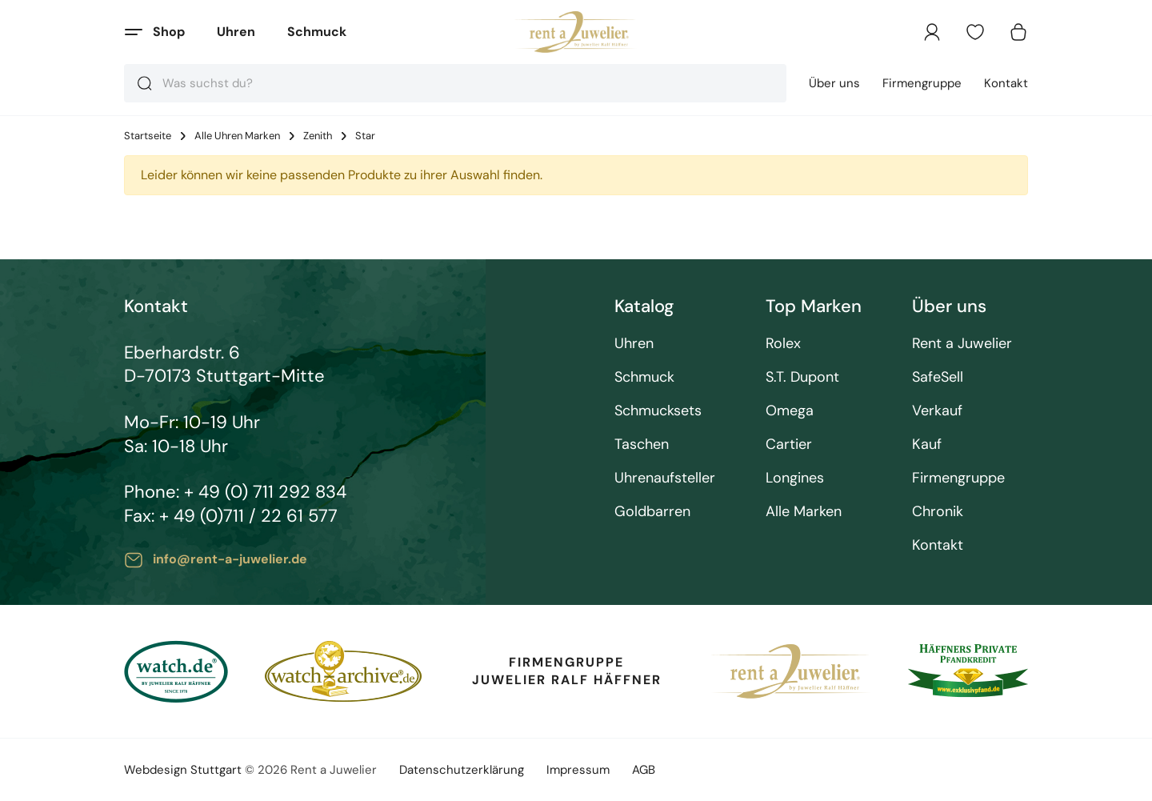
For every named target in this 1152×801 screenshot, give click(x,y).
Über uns (834, 83)
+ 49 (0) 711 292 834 (265, 491)
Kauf (927, 444)
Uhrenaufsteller (664, 478)
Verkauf (937, 411)
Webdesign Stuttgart (183, 770)
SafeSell (937, 377)
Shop (169, 31)
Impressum (578, 770)
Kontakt (1006, 83)
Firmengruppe (922, 83)
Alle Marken (804, 511)
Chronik (937, 511)
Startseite (147, 136)
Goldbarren (652, 511)
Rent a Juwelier (962, 343)
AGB (643, 770)
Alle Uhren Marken (237, 136)
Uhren (236, 31)
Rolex (783, 343)
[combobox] (455, 83)
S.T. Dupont (802, 377)
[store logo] (576, 32)
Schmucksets (658, 411)
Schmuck (316, 31)
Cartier (789, 444)
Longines (795, 478)
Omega (790, 411)
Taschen (641, 444)
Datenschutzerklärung (461, 770)
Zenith (317, 136)
